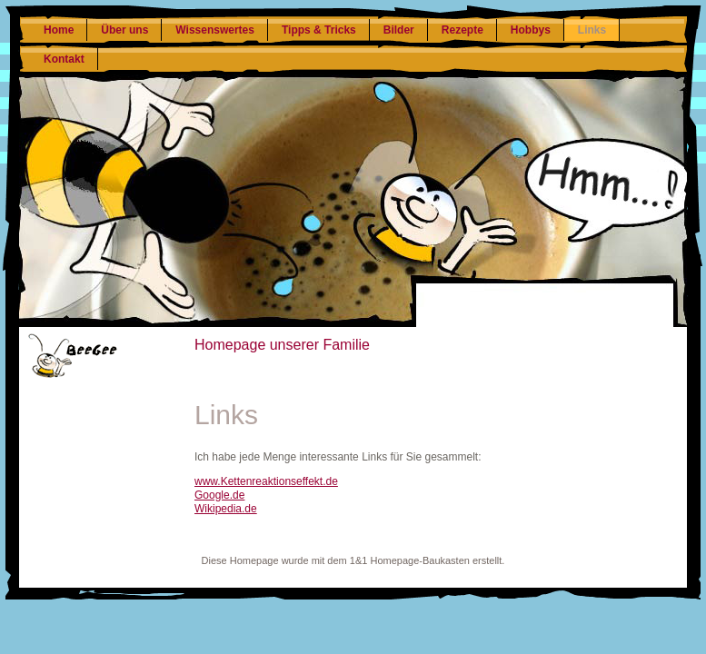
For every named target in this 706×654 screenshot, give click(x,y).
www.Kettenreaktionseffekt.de (266, 481)
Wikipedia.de (225, 508)
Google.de (219, 495)
